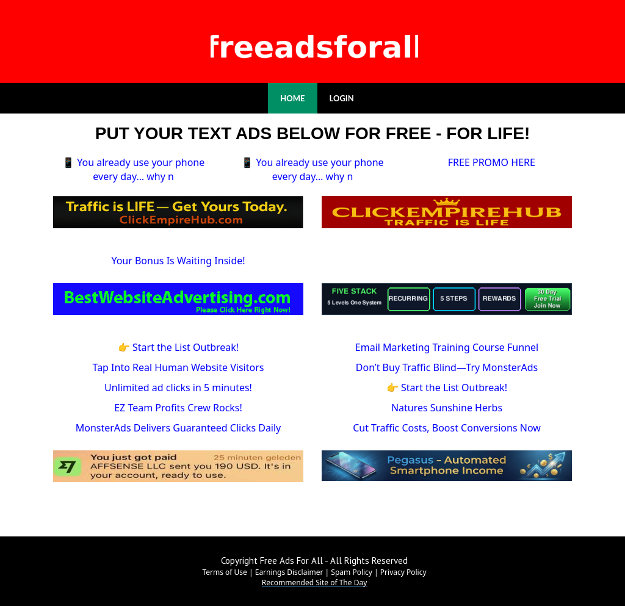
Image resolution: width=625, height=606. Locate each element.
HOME (292, 98)
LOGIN (342, 98)
